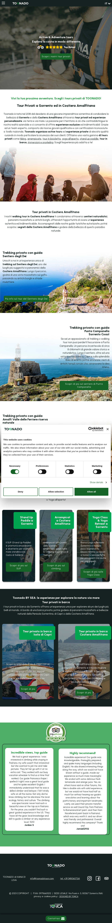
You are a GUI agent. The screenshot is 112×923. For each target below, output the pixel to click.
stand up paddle (89, 138)
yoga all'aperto (70, 138)
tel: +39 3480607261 (70, 878)
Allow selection (56, 491)
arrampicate (34, 138)
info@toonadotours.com (42, 878)
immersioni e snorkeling (40, 142)
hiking (23, 138)
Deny (20, 491)
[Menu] (3, 3)
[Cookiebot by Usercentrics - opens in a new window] (90, 429)
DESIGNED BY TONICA (68, 896)
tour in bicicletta (52, 138)
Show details (96, 482)
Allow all (91, 491)
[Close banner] (108, 429)
